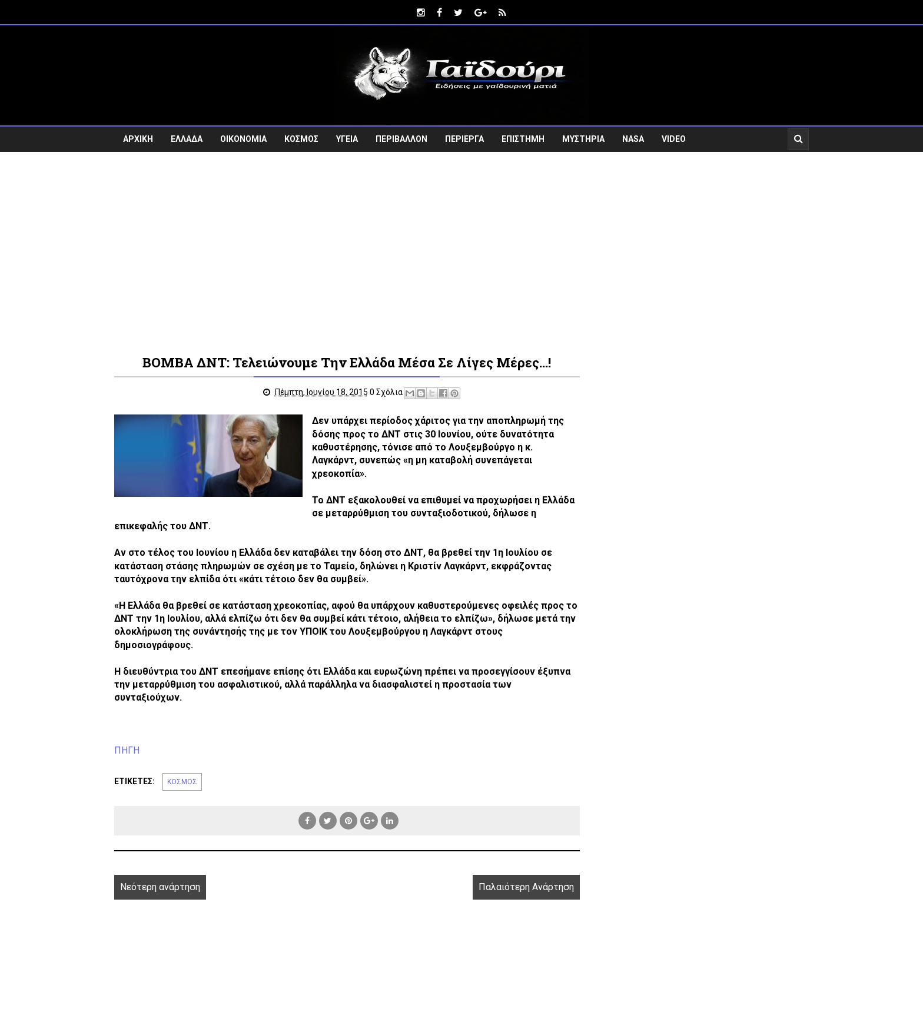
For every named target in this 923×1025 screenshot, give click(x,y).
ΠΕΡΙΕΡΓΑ (464, 139)
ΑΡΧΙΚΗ (138, 139)
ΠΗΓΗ (127, 750)
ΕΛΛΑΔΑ (186, 139)
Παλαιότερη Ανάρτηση (526, 887)
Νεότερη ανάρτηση (160, 887)
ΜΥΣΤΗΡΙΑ (583, 139)
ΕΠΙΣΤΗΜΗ (523, 139)
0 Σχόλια (386, 392)
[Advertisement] (461, 252)
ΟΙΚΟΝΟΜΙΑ (243, 139)
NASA (633, 139)
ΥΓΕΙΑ (347, 139)
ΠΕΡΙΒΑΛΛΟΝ (401, 139)
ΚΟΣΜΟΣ (301, 139)
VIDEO (674, 139)
